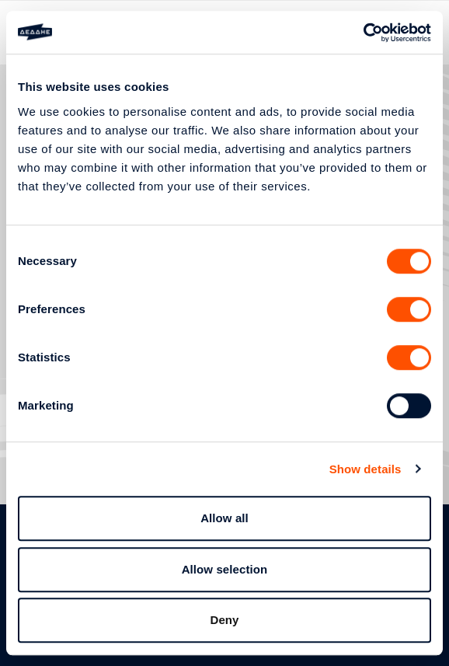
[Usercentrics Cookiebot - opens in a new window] (363, 33)
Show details (365, 469)
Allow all (224, 518)
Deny (224, 619)
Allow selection (225, 569)
